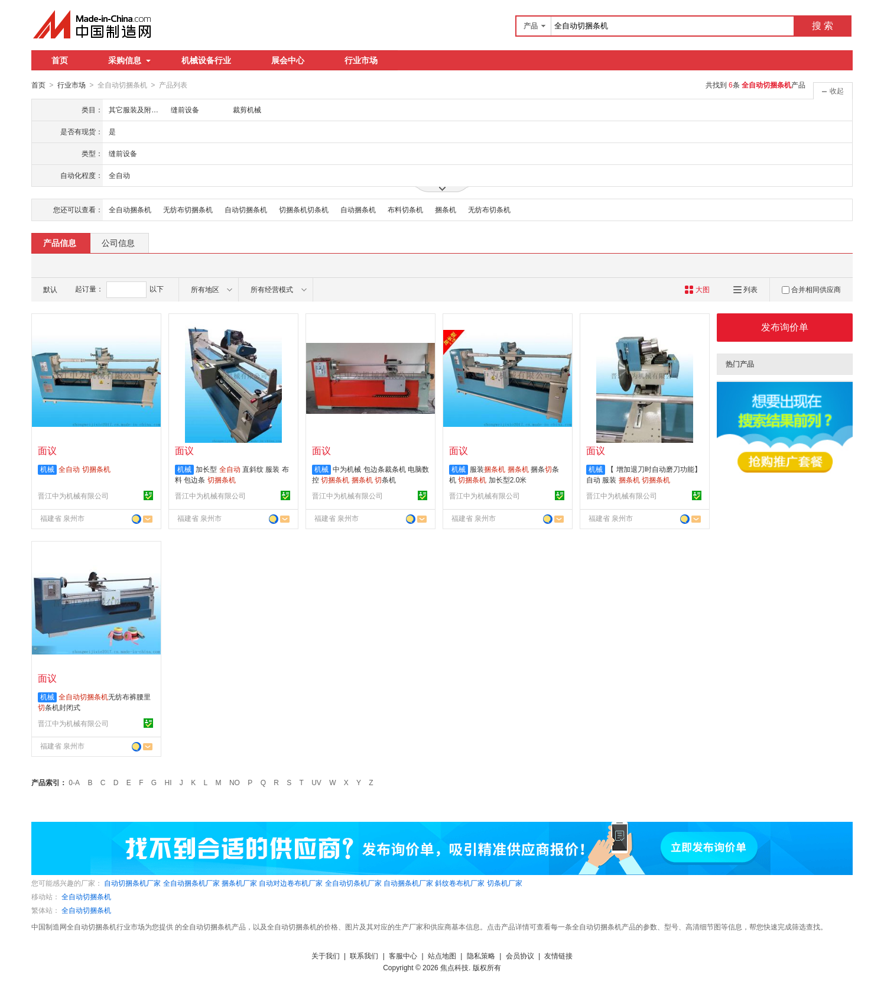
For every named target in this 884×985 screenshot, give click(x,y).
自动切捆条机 (246, 209)
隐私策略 (481, 955)
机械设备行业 (206, 60)
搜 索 (822, 26)
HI (168, 782)
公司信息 (118, 242)
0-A (74, 782)
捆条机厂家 (239, 883)
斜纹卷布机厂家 (460, 883)
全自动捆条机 (130, 209)
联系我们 (364, 955)
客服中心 (403, 955)
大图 (697, 289)
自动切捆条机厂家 (132, 883)
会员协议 (520, 955)
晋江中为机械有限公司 (73, 495)
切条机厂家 (504, 883)
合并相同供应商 (811, 289)
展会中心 (287, 60)
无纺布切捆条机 (188, 209)
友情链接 (558, 955)
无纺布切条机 (489, 209)
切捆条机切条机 (304, 209)
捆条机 (445, 209)
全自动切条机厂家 (353, 883)
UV (316, 782)
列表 (745, 289)
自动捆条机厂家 (408, 883)
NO (234, 782)
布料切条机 (405, 209)
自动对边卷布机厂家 (291, 883)
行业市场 (361, 60)
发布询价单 (784, 327)
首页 (59, 60)
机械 (47, 469)
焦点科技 (454, 967)
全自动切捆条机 (86, 896)
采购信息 (129, 60)
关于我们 (325, 955)
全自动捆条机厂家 (191, 883)
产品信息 (59, 242)
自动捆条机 (358, 209)
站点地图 (442, 955)
